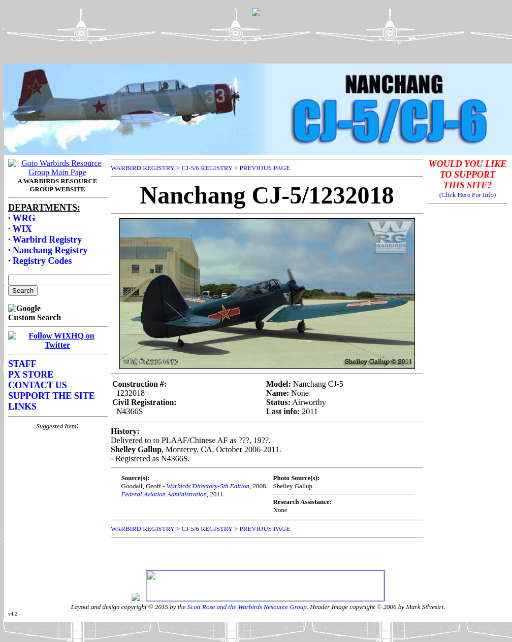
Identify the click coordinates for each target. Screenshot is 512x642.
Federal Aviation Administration (164, 494)
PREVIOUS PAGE (265, 168)
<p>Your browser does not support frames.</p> (258, 42)
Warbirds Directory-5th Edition (208, 486)
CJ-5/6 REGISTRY (206, 168)
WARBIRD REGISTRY (143, 168)
